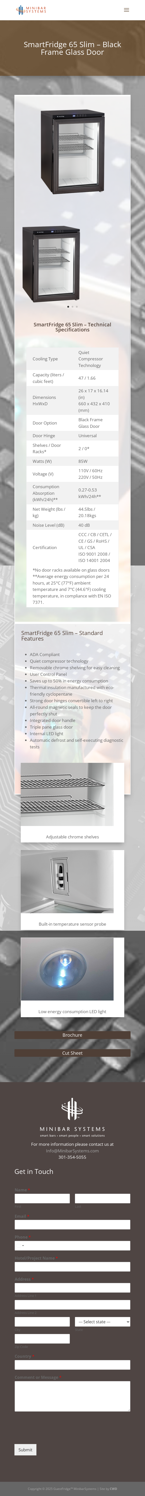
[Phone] (72, 1246)
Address (24, 1279)
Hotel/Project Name (36, 1258)
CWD (113, 1489)
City (17, 1330)
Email (22, 1216)
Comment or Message (38, 1377)
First (18, 1206)
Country (24, 1356)
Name (22, 1190)
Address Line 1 (25, 1296)
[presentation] (52, 1436)
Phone (23, 1237)
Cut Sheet (72, 1053)
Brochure (72, 1035)
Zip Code (21, 1347)
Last (78, 1206)
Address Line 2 (25, 1313)
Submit (25, 1450)
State (79, 1330)
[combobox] (20, 1246)
